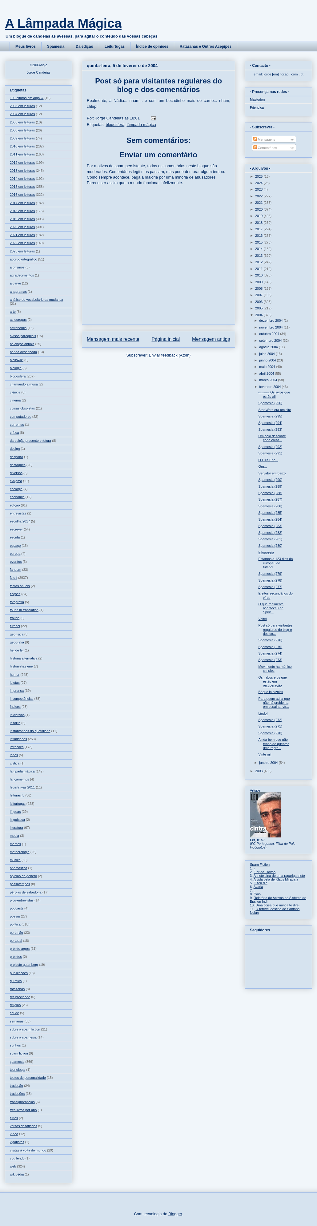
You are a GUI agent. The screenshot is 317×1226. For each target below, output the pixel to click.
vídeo (14, 1134)
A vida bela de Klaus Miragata (276, 879)
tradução (16, 1085)
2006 (259, 302)
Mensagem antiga (211, 339)
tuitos (14, 1118)
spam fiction (19, 1053)
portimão (16, 932)
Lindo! (262, 713)
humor (14, 674)
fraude (14, 618)
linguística (17, 819)
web (13, 1166)
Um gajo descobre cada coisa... (272, 438)
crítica (14, 432)
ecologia (16, 489)
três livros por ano (23, 1110)
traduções (17, 1093)
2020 (259, 209)
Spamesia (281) (270, 539)
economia (17, 497)
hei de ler (17, 650)
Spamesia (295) (270, 416)
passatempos (20, 884)
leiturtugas (18, 803)
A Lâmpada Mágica (63, 23)
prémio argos (20, 948)
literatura (16, 827)
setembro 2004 (271, 340)
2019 (259, 216)
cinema (15, 400)
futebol (15, 626)
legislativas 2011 (22, 787)
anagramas (18, 291)
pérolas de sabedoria (26, 892)
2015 (259, 242)
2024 (259, 183)
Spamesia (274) (270, 653)
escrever (16, 529)
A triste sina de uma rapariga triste (279, 875)
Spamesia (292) (270, 447)
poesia (15, 916)
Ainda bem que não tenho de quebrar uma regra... (273, 743)
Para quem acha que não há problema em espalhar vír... (274, 702)
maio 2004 (267, 367)
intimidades (18, 739)
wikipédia (17, 1174)
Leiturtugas (115, 46)
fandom (15, 569)
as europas (18, 319)
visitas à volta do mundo (28, 1150)
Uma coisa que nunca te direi (277, 905)
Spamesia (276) (270, 640)
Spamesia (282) (270, 532)
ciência (15, 392)
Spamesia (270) (270, 733)
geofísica (16, 634)
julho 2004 (267, 354)
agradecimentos (22, 275)
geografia (17, 642)
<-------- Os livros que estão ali (274, 394)
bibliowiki (16, 360)
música (15, 860)
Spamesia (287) (270, 499)
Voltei (262, 619)
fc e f (13, 577)
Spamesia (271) (270, 726)
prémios (16, 956)
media (14, 835)
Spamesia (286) (270, 506)
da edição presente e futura (30, 440)
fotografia (17, 602)
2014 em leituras (22, 178)
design (15, 448)
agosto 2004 (269, 347)
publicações (19, 973)
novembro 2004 (271, 327)
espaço (15, 545)
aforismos (17, 267)
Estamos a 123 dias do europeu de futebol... (275, 563)
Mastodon (257, 99)
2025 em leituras (22, 251)
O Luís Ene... (268, 460)
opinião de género (23, 876)
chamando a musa (24, 384)
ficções (15, 594)
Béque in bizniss (270, 692)
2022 (259, 196)
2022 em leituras (22, 243)
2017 (259, 229)
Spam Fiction (260, 864)
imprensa (17, 690)
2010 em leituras (22, 146)
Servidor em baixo (272, 473)
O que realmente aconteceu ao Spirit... (270, 608)
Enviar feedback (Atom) (170, 355)
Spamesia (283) (270, 526)
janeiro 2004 (269, 762)
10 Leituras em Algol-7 (26, 98)
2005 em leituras (22, 122)
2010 (259, 275)
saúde (14, 1013)
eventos (16, 561)
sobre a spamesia (23, 1037)
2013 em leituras (22, 170)
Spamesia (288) (270, 493)
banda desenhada (23, 352)
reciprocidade (20, 997)
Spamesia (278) (270, 580)
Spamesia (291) (270, 453)
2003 (259, 771)
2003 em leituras (22, 106)
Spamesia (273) (270, 660)
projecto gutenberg (24, 964)
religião (15, 1005)
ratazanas (17, 989)
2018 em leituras (22, 211)
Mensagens (264, 139)
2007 (259, 295)
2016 (259, 235)
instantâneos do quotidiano (30, 731)
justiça (14, 763)
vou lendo (17, 1158)
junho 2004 (268, 360)
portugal (16, 940)
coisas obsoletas (22, 408)
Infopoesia (266, 552)
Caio (257, 894)
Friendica (257, 107)
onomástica (18, 868)
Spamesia (55, 46)
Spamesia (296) (270, 403)
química (16, 981)
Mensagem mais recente (113, 339)
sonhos (15, 1045)
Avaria (258, 887)
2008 (259, 288)
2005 (259, 308)
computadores (20, 416)
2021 (259, 202)
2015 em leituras (22, 186)
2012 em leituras (22, 162)
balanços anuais (22, 344)
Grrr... (262, 466)
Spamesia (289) (270, 486)
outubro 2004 (269, 334)
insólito (15, 723)
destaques (18, 465)
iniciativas (17, 715)
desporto (16, 457)
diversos (16, 473)
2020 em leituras (22, 227)
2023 (259, 189)
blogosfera (115, 124)
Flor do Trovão (264, 872)
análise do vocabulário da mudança (36, 299)
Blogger (175, 1214)
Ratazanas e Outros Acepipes (205, 46)
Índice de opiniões (152, 46)
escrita (15, 537)
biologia (16, 368)
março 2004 (268, 380)
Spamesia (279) (270, 573)
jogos (14, 755)
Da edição (84, 46)
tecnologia (17, 1069)
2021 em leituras (22, 235)
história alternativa (23, 658)
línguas (15, 811)
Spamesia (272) (270, 720)
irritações (17, 747)
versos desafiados (23, 1126)
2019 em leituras (22, 219)
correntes (17, 424)
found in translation (24, 610)
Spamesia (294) (270, 423)
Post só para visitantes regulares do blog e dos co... (275, 629)
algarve (15, 283)
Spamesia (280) (270, 545)
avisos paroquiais (23, 336)
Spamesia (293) (270, 429)
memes (15, 844)
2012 (259, 262)
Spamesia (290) (270, 480)
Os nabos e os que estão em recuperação (272, 681)
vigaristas (17, 1142)
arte (13, 311)
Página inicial (165, 339)
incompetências (21, 698)
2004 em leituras (22, 114)
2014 (259, 249)
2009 (259, 282)
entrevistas (18, 513)
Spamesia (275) (270, 647)
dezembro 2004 (271, 320)
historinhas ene (21, 666)
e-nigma (16, 481)
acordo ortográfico (23, 259)
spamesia (17, 1061)
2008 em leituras (22, 130)
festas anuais (20, 586)
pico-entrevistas (22, 900)
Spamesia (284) (270, 519)
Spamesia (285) (270, 512)
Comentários (265, 148)
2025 (259, 176)
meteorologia (20, 852)
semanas (17, 1021)
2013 (259, 255)
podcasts (16, 908)
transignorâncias (22, 1102)
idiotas (15, 682)
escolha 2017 (20, 521)
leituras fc (17, 795)
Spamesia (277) (270, 587)
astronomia (18, 328)
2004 (259, 315)
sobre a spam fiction (25, 1029)
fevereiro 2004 (270, 387)
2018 (259, 222)
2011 (259, 269)
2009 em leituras (22, 138)
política (15, 924)
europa (15, 553)
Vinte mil (264, 754)
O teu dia (260, 883)
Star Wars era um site (274, 410)
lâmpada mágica (141, 124)
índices (15, 706)
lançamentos (19, 779)
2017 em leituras (22, 203)
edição (15, 505)
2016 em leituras (22, 194)
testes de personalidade (28, 1077)
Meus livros (25, 46)
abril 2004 (267, 373)
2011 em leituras (22, 154)
